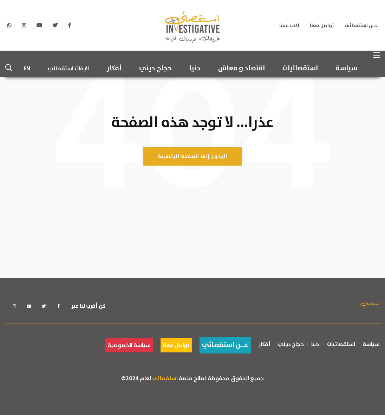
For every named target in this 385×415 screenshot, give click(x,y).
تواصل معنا (322, 26)
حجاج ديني (155, 68)
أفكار (114, 68)
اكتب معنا (289, 26)
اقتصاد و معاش (241, 68)
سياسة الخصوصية (129, 345)
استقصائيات (300, 68)
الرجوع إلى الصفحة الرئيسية (192, 156)
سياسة (346, 68)
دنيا (195, 68)
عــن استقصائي (361, 26)
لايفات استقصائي (68, 68)
